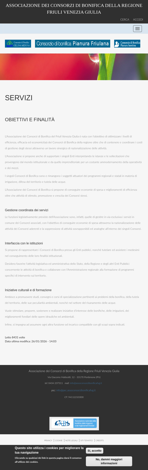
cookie (58, 440)
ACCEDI (138, 19)
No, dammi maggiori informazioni (109, 462)
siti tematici (86, 440)
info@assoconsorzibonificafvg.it (86, 383)
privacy (48, 440)
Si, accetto (95, 451)
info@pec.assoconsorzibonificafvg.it (76, 390)
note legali (71, 440)
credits (100, 440)
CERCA (124, 19)
